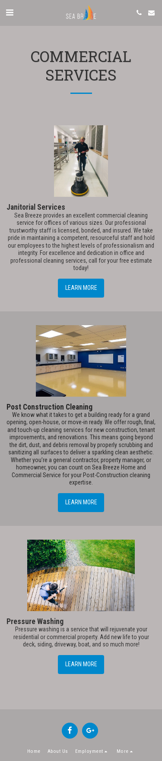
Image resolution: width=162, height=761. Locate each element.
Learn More (81, 287)
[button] (9, 12)
